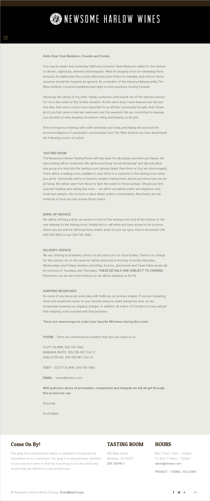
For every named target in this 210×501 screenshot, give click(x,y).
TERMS (175, 472)
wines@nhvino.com (168, 463)
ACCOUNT (190, 472)
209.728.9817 (116, 463)
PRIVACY (161, 472)
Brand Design (72, 492)
